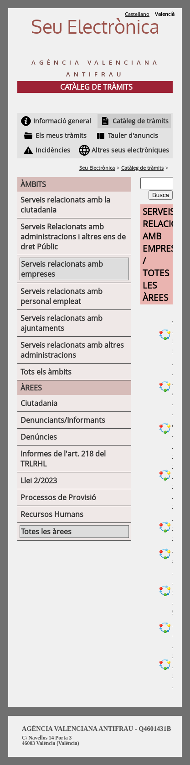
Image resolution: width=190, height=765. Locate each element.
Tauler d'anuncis (133, 135)
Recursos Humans (52, 514)
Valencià (165, 13)
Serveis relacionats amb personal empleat (62, 296)
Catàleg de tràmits (141, 121)
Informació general (62, 121)
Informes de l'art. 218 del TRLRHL (63, 459)
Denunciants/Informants (63, 420)
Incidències (53, 150)
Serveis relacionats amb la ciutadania (65, 205)
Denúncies (39, 437)
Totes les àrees (46, 532)
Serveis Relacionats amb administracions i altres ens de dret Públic (73, 237)
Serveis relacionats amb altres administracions (72, 350)
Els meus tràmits (61, 135)
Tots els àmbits (46, 372)
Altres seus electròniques (130, 150)
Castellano (137, 13)
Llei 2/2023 (39, 481)
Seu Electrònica (97, 167)
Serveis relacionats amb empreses (62, 269)
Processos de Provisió (58, 497)
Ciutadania (39, 403)
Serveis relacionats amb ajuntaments (62, 323)
